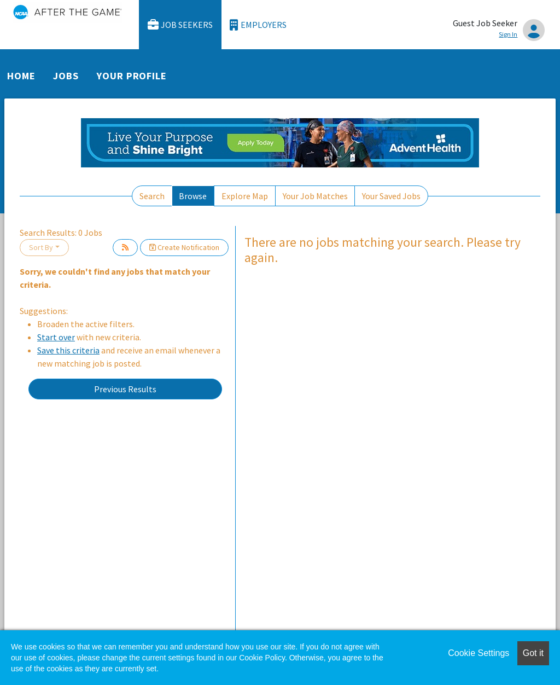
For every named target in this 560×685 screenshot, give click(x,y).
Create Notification (184, 247)
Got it (533, 653)
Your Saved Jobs (391, 195)
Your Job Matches (315, 195)
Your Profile (132, 75)
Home (21, 75)
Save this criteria (68, 350)
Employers (258, 25)
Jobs (66, 75)
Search (152, 195)
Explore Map (244, 195)
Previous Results (125, 389)
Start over (56, 337)
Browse (193, 195)
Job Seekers (180, 25)
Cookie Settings (478, 653)
